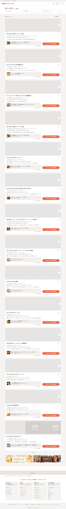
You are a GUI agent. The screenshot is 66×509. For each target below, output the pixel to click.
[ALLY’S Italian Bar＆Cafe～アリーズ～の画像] (33, 365)
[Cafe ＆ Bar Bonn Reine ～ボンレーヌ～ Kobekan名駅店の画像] (33, 242)
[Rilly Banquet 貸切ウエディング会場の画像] (33, 25)
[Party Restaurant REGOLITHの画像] (33, 427)
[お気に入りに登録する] (58, 34)
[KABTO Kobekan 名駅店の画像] (33, 272)
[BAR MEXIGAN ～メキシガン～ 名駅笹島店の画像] (33, 334)
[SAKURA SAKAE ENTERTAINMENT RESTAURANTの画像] (33, 180)
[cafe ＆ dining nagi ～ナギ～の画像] (33, 303)
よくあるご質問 (56, 504)
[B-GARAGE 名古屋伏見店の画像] (33, 396)
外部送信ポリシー (27, 504)
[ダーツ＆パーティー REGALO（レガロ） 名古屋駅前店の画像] (33, 87)
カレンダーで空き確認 (51, 43)
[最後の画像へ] (59, 25)
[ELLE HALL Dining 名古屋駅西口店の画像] (33, 56)
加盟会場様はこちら (33, 504)
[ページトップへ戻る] (33, 473)
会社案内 (9, 504)
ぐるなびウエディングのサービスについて (47, 504)
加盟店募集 (38, 504)
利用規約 (12, 504)
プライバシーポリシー (21, 504)
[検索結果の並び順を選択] (57, 16)
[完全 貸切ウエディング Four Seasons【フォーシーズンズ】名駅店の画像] (33, 211)
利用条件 (16, 504)
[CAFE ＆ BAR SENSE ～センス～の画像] (33, 149)
